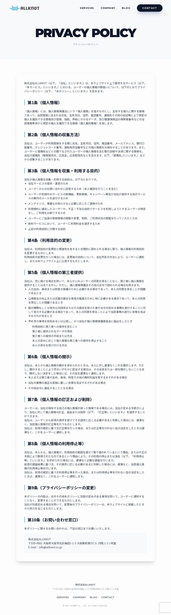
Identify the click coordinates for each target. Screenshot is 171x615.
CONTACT (107, 597)
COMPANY (108, 8)
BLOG (126, 8)
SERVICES (87, 8)
